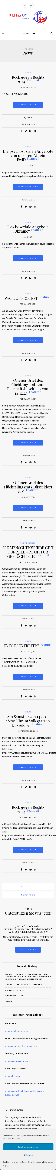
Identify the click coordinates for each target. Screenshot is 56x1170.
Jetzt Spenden (28, 950)
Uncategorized (28, 543)
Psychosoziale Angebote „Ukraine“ (28, 229)
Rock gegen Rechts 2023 (28, 809)
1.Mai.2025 (9, 1001)
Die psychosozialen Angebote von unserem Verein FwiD (28, 155)
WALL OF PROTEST (28, 298)
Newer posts (28, 895)
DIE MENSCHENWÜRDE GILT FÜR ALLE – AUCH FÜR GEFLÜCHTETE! (28, 552)
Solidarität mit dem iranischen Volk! (23, 985)
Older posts (28, 886)
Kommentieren (28, 124)
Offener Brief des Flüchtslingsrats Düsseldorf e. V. (28, 487)
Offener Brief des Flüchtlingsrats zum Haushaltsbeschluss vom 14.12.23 (28, 386)
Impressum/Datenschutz (22, 1162)
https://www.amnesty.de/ (17, 1061)
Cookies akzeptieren (28, 1147)
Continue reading (28, 105)
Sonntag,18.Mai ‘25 (14, 996)
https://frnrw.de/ (13, 1076)
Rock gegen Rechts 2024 (28, 79)
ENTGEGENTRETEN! (28, 645)
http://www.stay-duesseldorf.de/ (21, 1046)
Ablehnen (28, 1155)
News (28, 72)
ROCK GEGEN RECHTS (14, 990)
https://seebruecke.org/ (16, 1031)
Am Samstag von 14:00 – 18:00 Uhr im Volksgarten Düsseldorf (28, 721)
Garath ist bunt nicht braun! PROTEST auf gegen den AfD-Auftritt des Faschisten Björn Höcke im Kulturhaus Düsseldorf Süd (28, 976)
